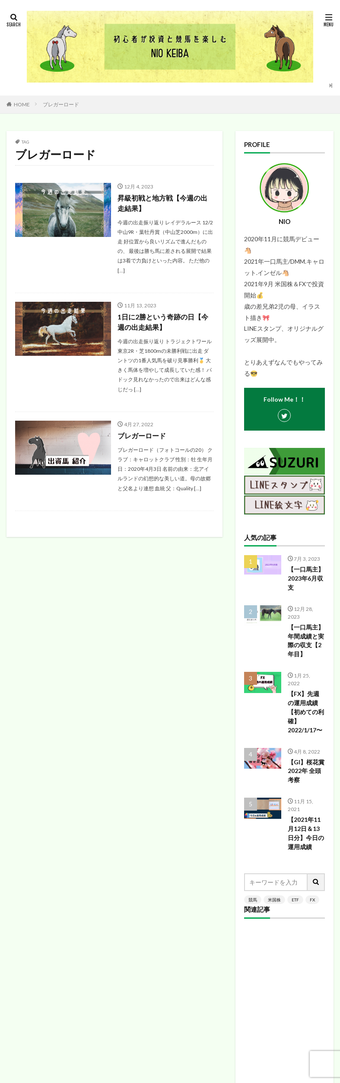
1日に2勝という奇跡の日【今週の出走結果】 (163, 322)
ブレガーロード (61, 104)
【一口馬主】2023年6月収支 (306, 578)
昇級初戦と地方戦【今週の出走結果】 (162, 203)
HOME (22, 104)
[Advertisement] (284, 795)
